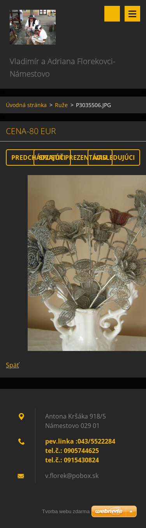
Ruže (61, 105)
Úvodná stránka (26, 105)
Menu (132, 13)
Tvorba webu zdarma (66, 511)
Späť (12, 365)
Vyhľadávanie (112, 13)
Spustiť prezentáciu (73, 157)
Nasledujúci (114, 157)
